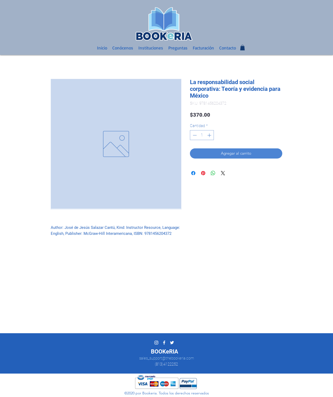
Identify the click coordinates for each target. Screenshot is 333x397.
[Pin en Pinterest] (203, 173)
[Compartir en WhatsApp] (213, 173)
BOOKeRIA (164, 351)
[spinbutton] (202, 135)
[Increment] (209, 135)
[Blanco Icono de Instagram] (156, 342)
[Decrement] (194, 135)
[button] (242, 48)
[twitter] (172, 342)
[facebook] (164, 342)
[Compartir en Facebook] (193, 173)
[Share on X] (223, 173)
